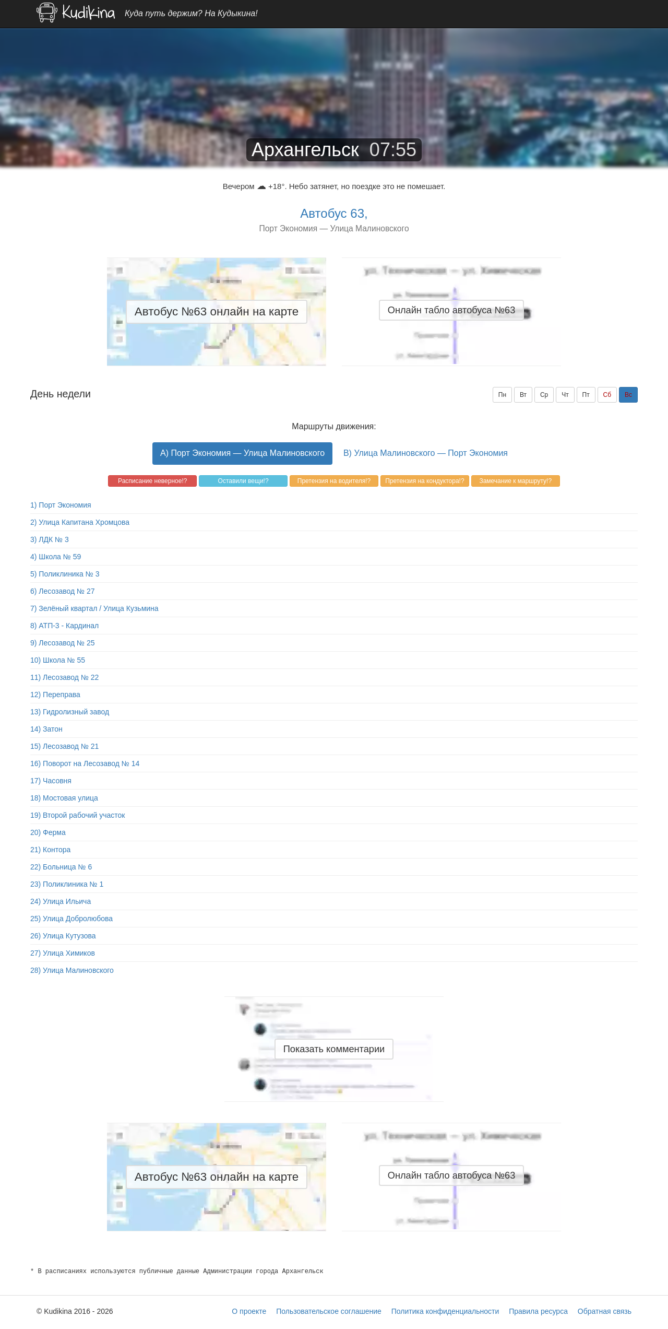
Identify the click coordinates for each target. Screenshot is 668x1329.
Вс (628, 394)
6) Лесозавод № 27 (62, 591)
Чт (565, 394)
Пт (586, 394)
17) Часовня (50, 781)
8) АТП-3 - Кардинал (64, 625)
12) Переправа (55, 694)
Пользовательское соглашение (328, 1311)
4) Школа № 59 (55, 556)
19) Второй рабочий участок (77, 815)
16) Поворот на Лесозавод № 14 (84, 763)
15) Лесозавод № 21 (64, 746)
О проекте (249, 1311)
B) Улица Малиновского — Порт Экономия (425, 453)
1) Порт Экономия (60, 505)
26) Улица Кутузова (63, 936)
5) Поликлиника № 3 (65, 574)
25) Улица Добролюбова (71, 918)
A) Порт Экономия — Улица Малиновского (242, 453)
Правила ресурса (538, 1311)
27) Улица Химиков (62, 953)
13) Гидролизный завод (69, 712)
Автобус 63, (333, 213)
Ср (544, 394)
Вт (523, 394)
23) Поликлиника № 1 (66, 884)
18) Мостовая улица (64, 798)
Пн (502, 394)
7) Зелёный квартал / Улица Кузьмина (94, 608)
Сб (607, 394)
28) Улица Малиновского (72, 970)
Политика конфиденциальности (445, 1311)
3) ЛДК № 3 (49, 539)
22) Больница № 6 (61, 867)
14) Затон (46, 729)
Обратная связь (604, 1311)
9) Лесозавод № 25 (62, 643)
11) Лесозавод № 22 (64, 677)
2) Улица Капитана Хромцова (79, 522)
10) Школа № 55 (57, 660)
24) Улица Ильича (60, 901)
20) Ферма (48, 832)
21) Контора (50, 849)
